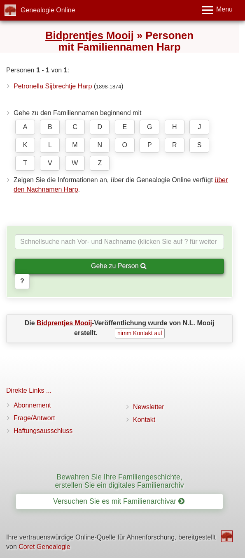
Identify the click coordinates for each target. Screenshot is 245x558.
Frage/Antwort (34, 417)
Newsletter (148, 406)
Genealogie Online (48, 10)
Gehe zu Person (119, 265)
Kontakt (144, 419)
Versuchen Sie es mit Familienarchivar (118, 501)
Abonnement (32, 405)
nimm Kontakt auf (139, 333)
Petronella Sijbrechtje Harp (53, 86)
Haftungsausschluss (43, 430)
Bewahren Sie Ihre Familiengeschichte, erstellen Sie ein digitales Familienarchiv (119, 481)
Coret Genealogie (44, 546)
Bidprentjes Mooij (89, 35)
